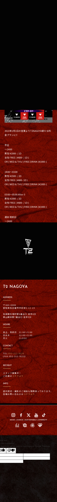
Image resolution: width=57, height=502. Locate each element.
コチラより (18, 375)
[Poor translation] (11, 450)
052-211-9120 (16, 353)
